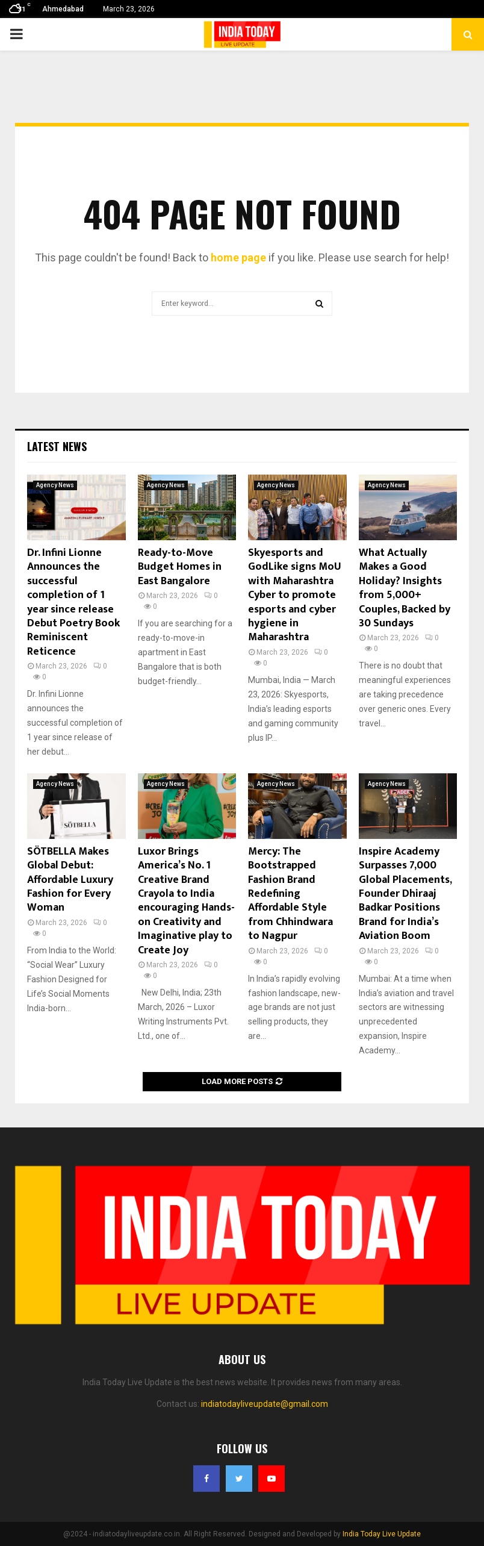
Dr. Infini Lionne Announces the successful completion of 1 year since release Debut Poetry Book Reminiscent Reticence (73, 602)
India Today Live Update (382, 1534)
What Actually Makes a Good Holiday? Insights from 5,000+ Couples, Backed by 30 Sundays (404, 588)
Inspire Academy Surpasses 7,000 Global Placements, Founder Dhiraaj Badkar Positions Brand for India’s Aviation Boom (405, 894)
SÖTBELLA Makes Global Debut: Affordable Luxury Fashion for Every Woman (70, 880)
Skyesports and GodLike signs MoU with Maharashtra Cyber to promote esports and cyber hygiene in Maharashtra (294, 595)
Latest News (57, 446)
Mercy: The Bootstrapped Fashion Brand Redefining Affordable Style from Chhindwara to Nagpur (290, 894)
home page (238, 257)
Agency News (55, 485)
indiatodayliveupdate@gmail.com (264, 1404)
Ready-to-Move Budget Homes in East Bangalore (180, 567)
